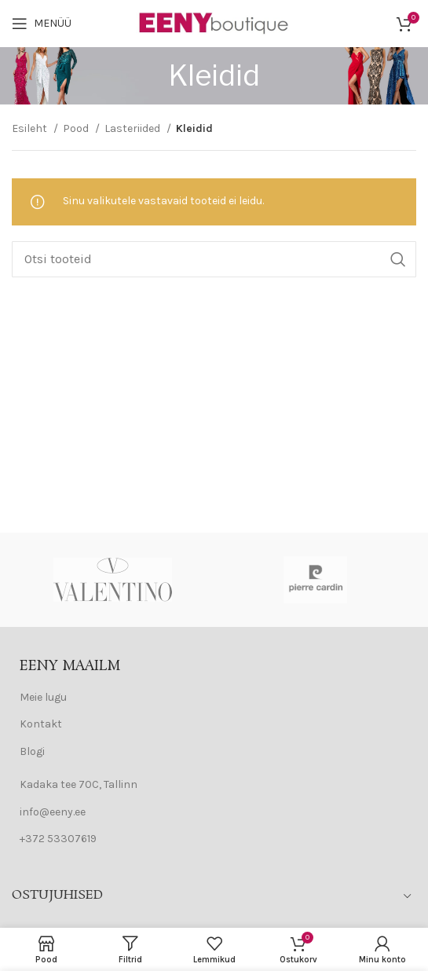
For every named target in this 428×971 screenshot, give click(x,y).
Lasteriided (133, 128)
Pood (77, 128)
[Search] (214, 259)
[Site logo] (214, 22)
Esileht (30, 128)
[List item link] (214, 697)
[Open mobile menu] (41, 23)
